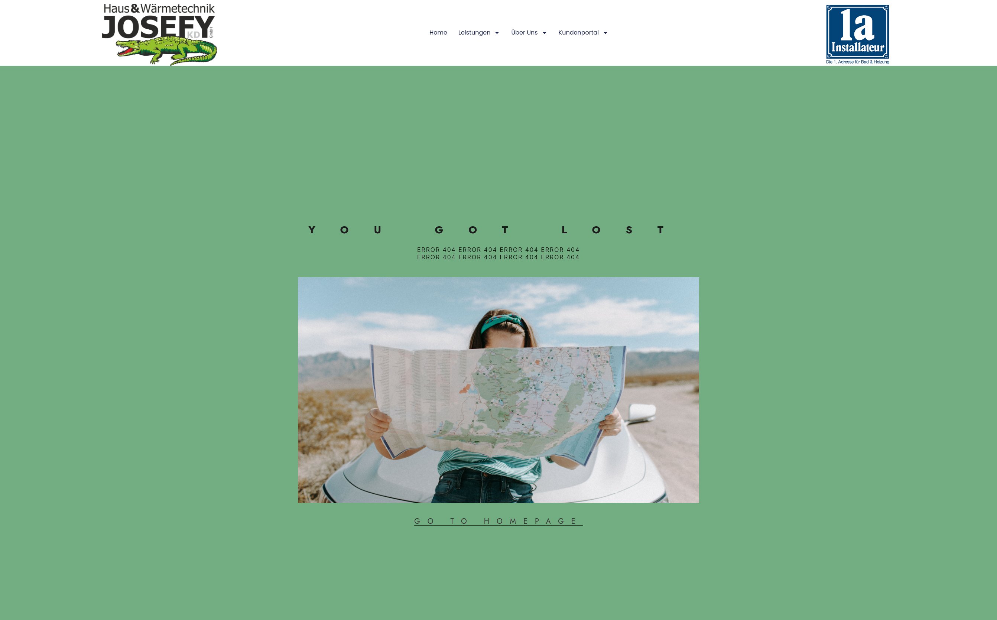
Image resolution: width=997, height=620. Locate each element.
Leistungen (230, 33)
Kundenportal (334, 33)
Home (189, 32)
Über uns (280, 33)
